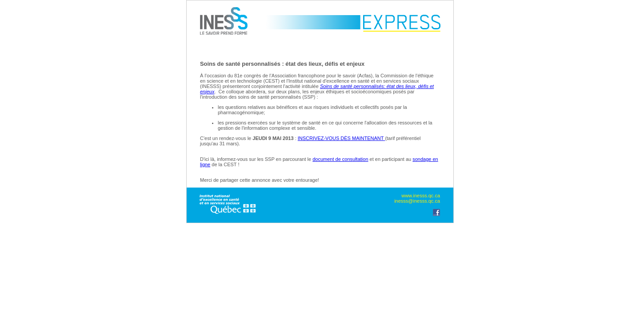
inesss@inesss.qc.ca (417, 201)
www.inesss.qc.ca (420, 195)
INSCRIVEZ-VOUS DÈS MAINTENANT (341, 138)
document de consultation (340, 159)
